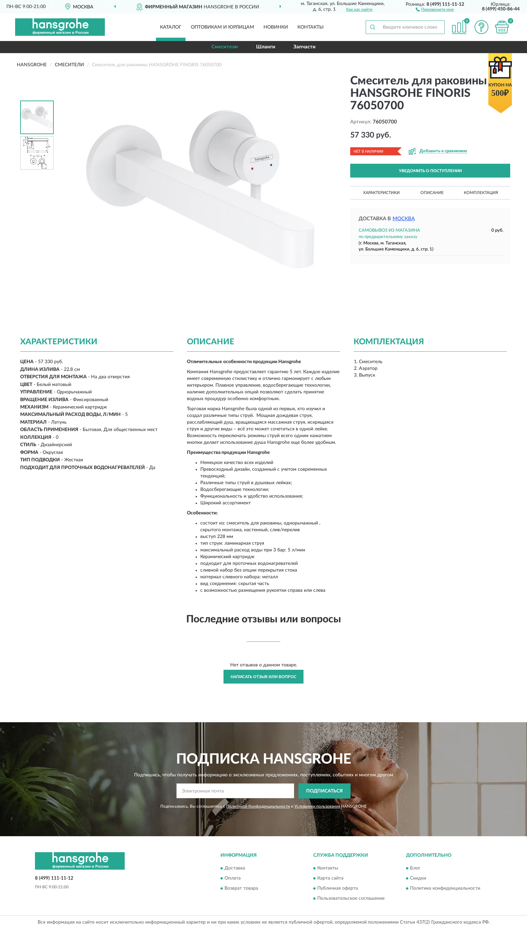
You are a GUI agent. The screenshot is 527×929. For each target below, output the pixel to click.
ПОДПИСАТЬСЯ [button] (324, 791)
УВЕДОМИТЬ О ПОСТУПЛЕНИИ (430, 171)
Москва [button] (404, 218)
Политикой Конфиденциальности (258, 806)
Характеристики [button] (381, 193)
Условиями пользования (317, 806)
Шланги (265, 46)
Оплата (233, 878)
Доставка (235, 868)
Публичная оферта (337, 888)
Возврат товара (241, 888)
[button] (435, 9)
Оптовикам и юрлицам (222, 27)
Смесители (224, 46)
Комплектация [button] (481, 193)
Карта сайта (330, 878)
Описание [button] (432, 193)
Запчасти (304, 46)
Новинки (276, 27)
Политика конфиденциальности (445, 888)
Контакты (310, 27)
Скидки (418, 878)
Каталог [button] (170, 27)
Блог (415, 868)
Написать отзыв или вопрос (263, 677)
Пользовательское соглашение (350, 898)
